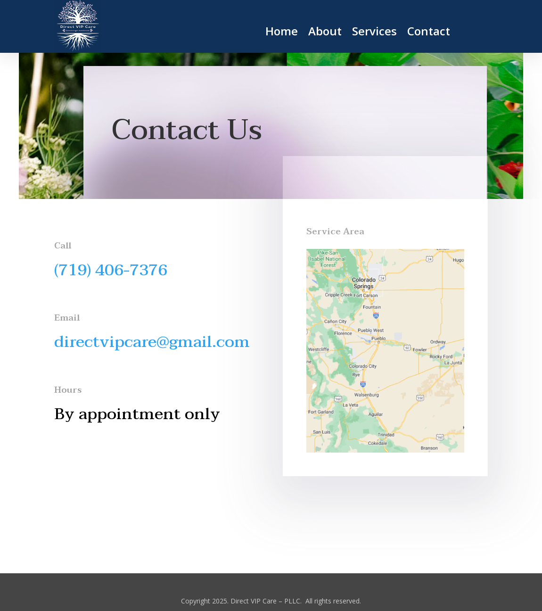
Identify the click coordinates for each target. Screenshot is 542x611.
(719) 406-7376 (110, 270)
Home (281, 33)
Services (374, 33)
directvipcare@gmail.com (152, 341)
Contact (428, 33)
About (325, 33)
